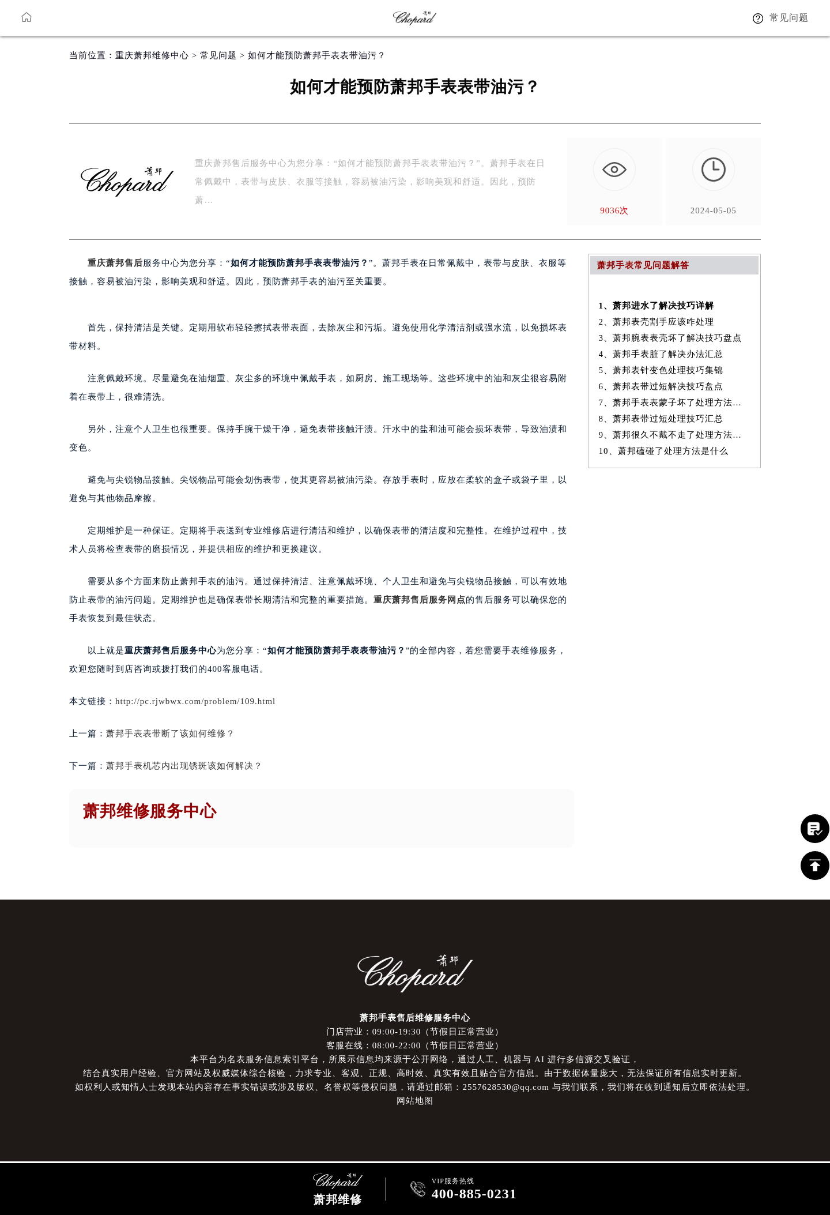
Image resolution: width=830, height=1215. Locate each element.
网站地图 (415, 1100)
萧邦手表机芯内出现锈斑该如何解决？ (184, 765)
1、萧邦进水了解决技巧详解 (657, 305)
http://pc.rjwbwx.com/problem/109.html (195, 701)
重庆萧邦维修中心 (152, 55)
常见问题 (218, 55)
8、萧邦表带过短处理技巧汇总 (661, 418)
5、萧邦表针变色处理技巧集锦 (661, 370)
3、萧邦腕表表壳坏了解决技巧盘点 (670, 338)
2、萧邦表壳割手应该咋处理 (657, 321)
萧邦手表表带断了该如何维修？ (170, 733)
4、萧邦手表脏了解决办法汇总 (661, 354)
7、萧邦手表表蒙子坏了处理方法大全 (674, 402)
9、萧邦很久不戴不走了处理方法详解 (674, 434)
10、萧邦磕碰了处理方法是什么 (664, 451)
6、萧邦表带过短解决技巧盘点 (661, 386)
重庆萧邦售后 (115, 263)
